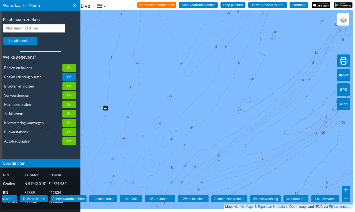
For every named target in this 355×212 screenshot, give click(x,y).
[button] (105, 108)
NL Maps (247, 207)
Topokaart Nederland (273, 207)
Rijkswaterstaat (340, 207)
